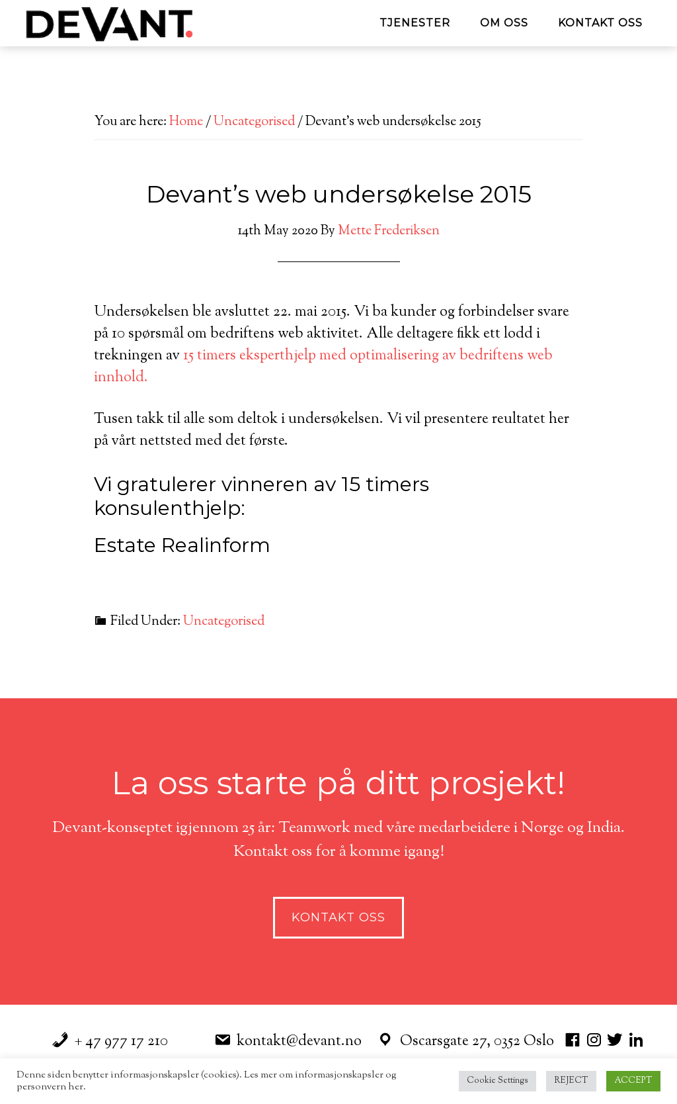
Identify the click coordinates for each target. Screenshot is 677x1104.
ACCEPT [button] (633, 1081)
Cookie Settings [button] (497, 1081)
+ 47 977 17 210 (121, 1041)
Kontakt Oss (338, 917)
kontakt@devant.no (299, 1041)
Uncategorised (223, 621)
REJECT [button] (571, 1081)
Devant (140, 23)
